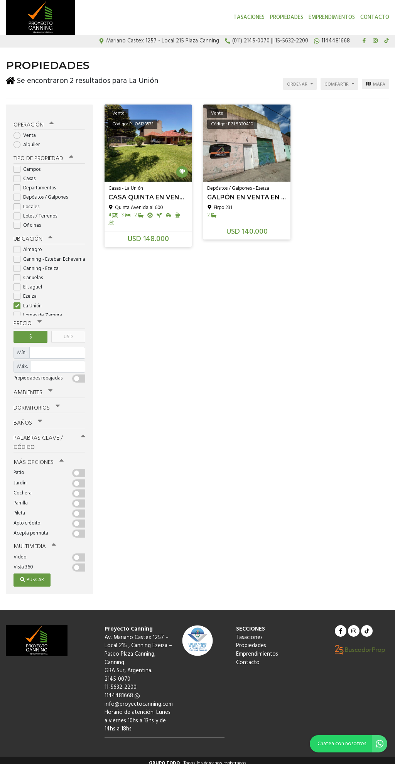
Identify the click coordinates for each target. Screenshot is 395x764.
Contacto (374, 17)
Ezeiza (28, 291)
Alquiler (29, 140)
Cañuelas (31, 273)
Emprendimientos (332, 17)
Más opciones (38, 457)
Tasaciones (249, 17)
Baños (28, 417)
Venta (27, 131)
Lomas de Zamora (40, 310)
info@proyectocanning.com (139, 698)
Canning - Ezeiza (39, 263)
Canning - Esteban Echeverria (49, 254)
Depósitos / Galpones (43, 192)
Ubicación (33, 234)
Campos (30, 165)
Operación (34, 120)
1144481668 (122, 690)
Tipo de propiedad (43, 154)
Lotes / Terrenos (38, 211)
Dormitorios (36, 402)
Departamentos (37, 183)
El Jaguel (30, 282)
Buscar (32, 574)
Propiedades (286, 17)
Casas (27, 174)
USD (68, 332)
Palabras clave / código (49, 437)
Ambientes (33, 387)
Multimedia (34, 541)
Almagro (30, 245)
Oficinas (30, 220)
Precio (28, 319)
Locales (29, 202)
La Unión (30, 301)
